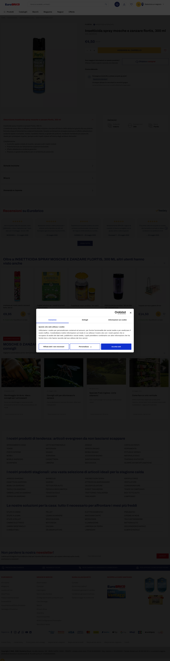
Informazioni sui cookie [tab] (117, 320)
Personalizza (85, 347)
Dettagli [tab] (85, 320)
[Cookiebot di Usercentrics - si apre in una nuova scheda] (116, 312)
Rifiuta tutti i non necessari (53, 347)
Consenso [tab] (52, 320)
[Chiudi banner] (130, 312)
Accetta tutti (116, 347)
